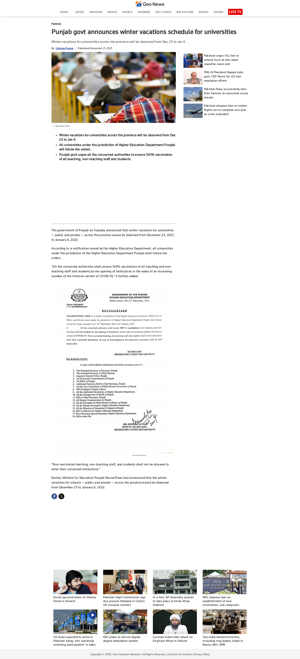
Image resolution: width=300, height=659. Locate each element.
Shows (218, 12)
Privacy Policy (202, 654)
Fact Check (163, 12)
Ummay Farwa (64, 48)
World (112, 12)
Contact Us (174, 654)
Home (64, 12)
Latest (79, 12)
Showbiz (144, 12)
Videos (203, 12)
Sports (127, 12)
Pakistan (95, 12)
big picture (185, 12)
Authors (187, 654)
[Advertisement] (114, 192)
